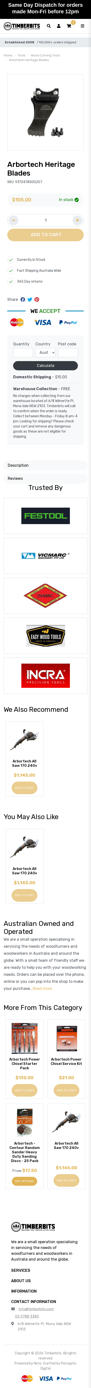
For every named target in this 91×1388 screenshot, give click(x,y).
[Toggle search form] (49, 26)
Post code (67, 344)
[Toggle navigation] (82, 26)
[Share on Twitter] (30, 299)
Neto (37, 1363)
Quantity (21, 344)
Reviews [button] (15, 478)
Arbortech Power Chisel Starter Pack (24, 1063)
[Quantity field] (45, 220)
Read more (42, 988)
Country (42, 344)
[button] (69, 26)
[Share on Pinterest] (36, 299)
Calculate (45, 365)
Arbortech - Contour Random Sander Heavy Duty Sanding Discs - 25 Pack (24, 1152)
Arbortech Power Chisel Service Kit (66, 1061)
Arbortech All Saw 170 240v (24, 763)
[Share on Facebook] (23, 299)
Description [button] (18, 465)
